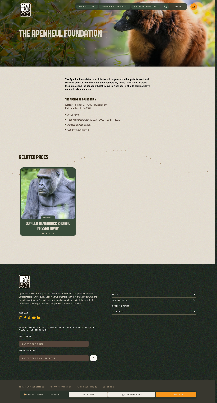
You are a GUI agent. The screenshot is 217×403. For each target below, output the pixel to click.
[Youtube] (34, 318)
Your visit (85, 6)
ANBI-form (73, 115)
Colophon (108, 387)
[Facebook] (25, 318)
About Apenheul (143, 6)
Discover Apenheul (112, 6)
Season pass (132, 394)
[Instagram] (20, 318)
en (176, 6)
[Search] (166, 6)
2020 (117, 120)
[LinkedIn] (38, 318)
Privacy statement (60, 387)
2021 (109, 120)
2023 (94, 120)
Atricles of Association (79, 125)
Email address (27, 350)
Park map (117, 311)
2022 (101, 120)
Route (89, 394)
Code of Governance (78, 130)
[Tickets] (193, 6)
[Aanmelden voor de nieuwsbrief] (93, 358)
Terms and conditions (31, 387)
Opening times (121, 305)
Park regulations (87, 387)
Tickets (176, 394)
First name (25, 336)
